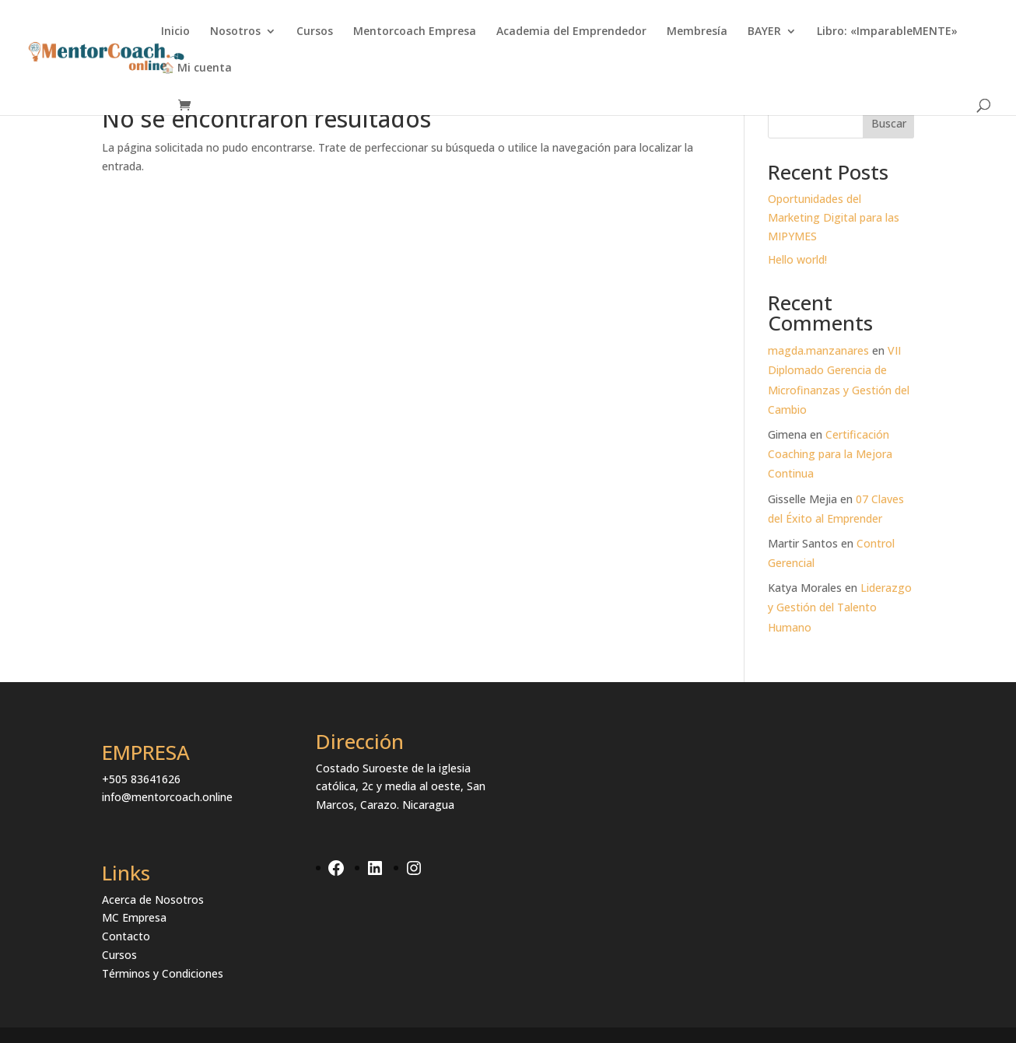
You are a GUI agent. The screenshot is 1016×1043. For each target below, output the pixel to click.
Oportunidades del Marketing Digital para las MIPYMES (833, 217)
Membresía (697, 32)
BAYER (764, 32)
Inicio (175, 32)
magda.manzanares (818, 350)
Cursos (314, 32)
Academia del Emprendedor (571, 32)
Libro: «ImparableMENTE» (887, 32)
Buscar (888, 123)
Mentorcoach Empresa (414, 32)
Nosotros (235, 32)
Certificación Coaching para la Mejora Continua (830, 454)
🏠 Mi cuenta (196, 68)
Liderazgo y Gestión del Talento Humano (840, 607)
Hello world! (797, 259)
